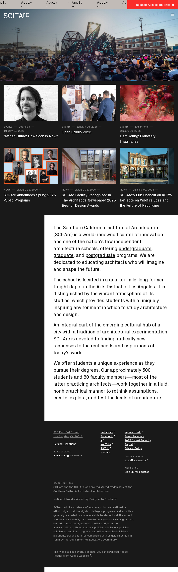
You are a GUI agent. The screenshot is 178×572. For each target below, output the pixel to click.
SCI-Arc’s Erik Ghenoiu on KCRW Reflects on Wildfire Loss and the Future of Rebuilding (146, 200)
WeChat (105, 452)
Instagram (107, 432)
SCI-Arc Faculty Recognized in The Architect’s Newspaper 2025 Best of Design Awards (89, 200)
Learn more (110, 539)
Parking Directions (64, 443)
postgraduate (100, 255)
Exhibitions (141, 126)
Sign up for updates (137, 471)
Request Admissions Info (153, 4)
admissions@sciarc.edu (67, 455)
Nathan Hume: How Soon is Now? (31, 136)
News (7, 189)
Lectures (24, 126)
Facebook (107, 436)
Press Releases (134, 436)
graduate (63, 255)
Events (8, 126)
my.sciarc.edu (133, 432)
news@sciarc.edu (135, 460)
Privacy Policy (133, 448)
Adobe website (79, 555)
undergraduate (135, 248)
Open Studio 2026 (76, 132)
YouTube (106, 444)
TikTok (105, 448)
